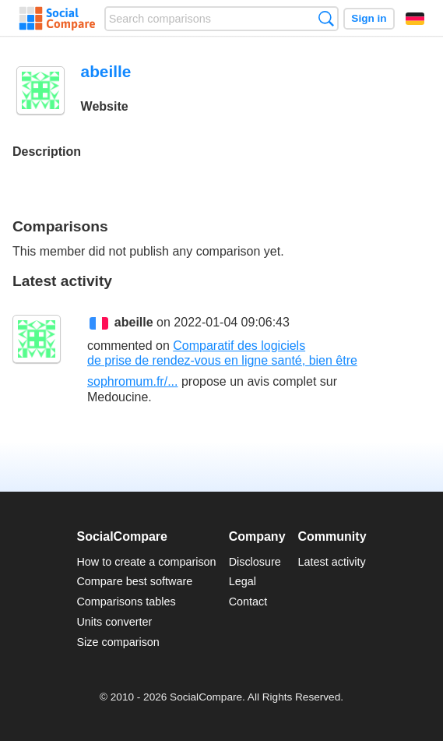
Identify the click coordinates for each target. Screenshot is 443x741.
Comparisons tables (125, 601)
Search (325, 18)
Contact (248, 601)
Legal (242, 581)
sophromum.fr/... (132, 381)
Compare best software (134, 581)
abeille (133, 322)
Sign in (368, 18)
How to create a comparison (146, 562)
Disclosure (255, 562)
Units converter (114, 622)
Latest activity (332, 562)
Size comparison (117, 642)
